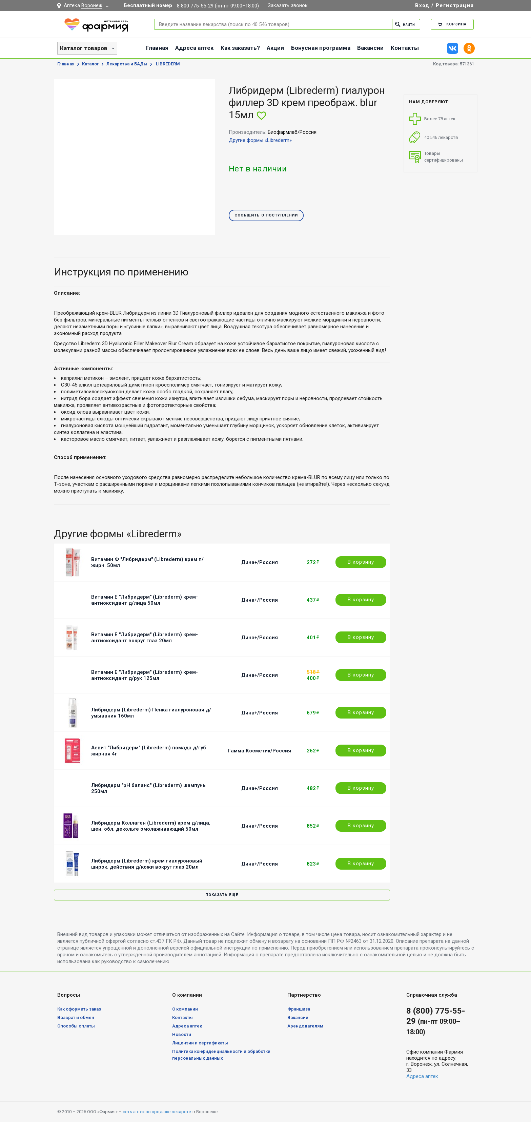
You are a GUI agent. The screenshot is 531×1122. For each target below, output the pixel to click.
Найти (403, 24)
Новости (181, 1034)
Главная (157, 47)
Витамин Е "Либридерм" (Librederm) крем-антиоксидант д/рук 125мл (144, 675)
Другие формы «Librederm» (260, 140)
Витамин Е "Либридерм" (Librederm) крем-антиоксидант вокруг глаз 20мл (144, 637)
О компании (185, 1009)
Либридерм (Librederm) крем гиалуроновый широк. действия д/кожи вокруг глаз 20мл (146, 864)
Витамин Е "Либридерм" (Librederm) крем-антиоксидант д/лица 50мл (144, 600)
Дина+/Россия (259, 562)
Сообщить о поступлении (266, 215)
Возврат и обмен (75, 1017)
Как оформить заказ (79, 1009)
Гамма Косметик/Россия (259, 751)
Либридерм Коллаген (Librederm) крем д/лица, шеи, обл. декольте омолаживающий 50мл (150, 826)
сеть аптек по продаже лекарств (157, 1111)
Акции (275, 47)
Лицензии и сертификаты (200, 1042)
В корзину (361, 562)
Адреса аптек (194, 47)
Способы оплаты (76, 1025)
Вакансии (370, 47)
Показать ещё (221, 895)
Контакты (405, 47)
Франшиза (298, 1009)
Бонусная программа (320, 47)
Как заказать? (240, 47)
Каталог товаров (83, 48)
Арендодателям (305, 1025)
